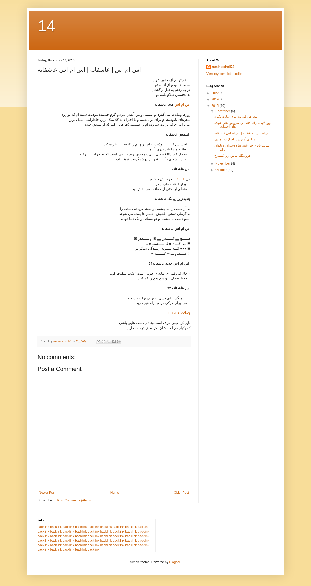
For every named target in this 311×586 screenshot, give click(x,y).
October (221, 170)
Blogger (174, 562)
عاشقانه (179, 179)
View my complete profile (224, 74)
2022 (216, 93)
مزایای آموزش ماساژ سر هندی (235, 139)
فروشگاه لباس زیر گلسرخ (232, 156)
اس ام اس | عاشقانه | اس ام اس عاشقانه (242, 133)
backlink (43, 527)
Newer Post (47, 492)
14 (46, 26)
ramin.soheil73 (223, 67)
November (223, 163)
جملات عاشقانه (179, 313)
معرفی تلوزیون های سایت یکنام (235, 116)
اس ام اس (181, 105)
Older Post (181, 492)
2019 (216, 99)
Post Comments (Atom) (74, 500)
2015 (216, 106)
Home (114, 492)
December (223, 111)
